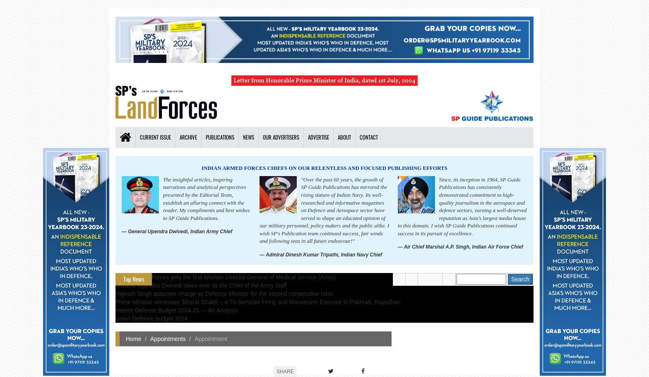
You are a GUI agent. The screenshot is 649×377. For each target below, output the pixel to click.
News (248, 137)
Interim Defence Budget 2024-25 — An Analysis (176, 310)
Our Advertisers (281, 137)
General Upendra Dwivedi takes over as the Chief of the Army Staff (201, 285)
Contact (369, 137)
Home (133, 339)
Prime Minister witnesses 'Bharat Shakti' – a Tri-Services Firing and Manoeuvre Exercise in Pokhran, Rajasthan (258, 302)
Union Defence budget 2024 (151, 318)
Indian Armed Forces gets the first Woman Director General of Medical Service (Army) (225, 277)
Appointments (168, 339)
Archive (188, 137)
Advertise (318, 137)
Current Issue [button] (155, 137)
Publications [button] (220, 137)
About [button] (344, 137)
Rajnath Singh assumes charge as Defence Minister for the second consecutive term (224, 293)
